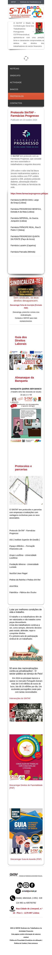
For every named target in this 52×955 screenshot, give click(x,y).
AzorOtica (13, 586)
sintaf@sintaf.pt (28, 5)
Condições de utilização (33, 940)
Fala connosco (33, 943)
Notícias (14, 69)
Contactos (16, 103)
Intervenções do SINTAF (20, 698)
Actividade (16, 82)
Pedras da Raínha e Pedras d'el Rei (24, 580)
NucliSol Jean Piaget (18, 573)
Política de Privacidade (17, 940)
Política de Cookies (20, 943)
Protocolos (17, 96)
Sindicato (15, 75)
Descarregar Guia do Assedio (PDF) (25, 859)
